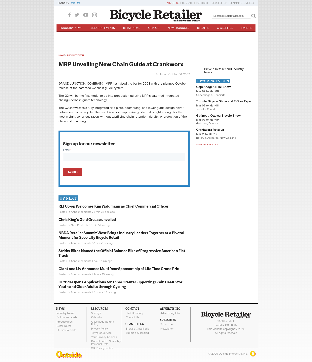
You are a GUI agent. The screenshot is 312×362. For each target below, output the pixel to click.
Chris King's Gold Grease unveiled (87, 219)
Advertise (173, 3)
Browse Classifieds (137, 328)
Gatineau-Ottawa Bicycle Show (218, 116)
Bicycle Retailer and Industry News (224, 70)
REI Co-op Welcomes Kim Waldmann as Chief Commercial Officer (113, 206)
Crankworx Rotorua (210, 130)
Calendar (96, 317)
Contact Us (132, 317)
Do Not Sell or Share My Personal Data (106, 342)
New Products (178, 28)
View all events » (207, 144)
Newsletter (219, 3)
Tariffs (76, 3)
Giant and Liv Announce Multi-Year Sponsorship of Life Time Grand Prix (118, 268)
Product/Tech (75, 55)
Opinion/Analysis (66, 317)
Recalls (203, 28)
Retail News (131, 28)
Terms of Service (101, 332)
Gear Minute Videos (241, 3)
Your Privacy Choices (104, 336)
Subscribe (202, 3)
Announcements (103, 28)
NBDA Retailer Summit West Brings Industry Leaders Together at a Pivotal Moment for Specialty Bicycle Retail (121, 235)
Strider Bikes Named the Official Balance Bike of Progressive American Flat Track (121, 253)
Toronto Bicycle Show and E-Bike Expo (223, 101)
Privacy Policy (99, 328)
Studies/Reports (66, 329)
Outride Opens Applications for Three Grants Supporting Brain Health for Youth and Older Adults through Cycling (120, 284)
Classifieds (225, 28)
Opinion (153, 28)
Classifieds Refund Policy (102, 323)
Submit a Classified (137, 332)
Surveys (96, 313)
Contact (187, 3)
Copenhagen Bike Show (213, 87)
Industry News (71, 28)
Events (246, 28)
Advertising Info (169, 313)
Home (61, 55)
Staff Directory (134, 313)
